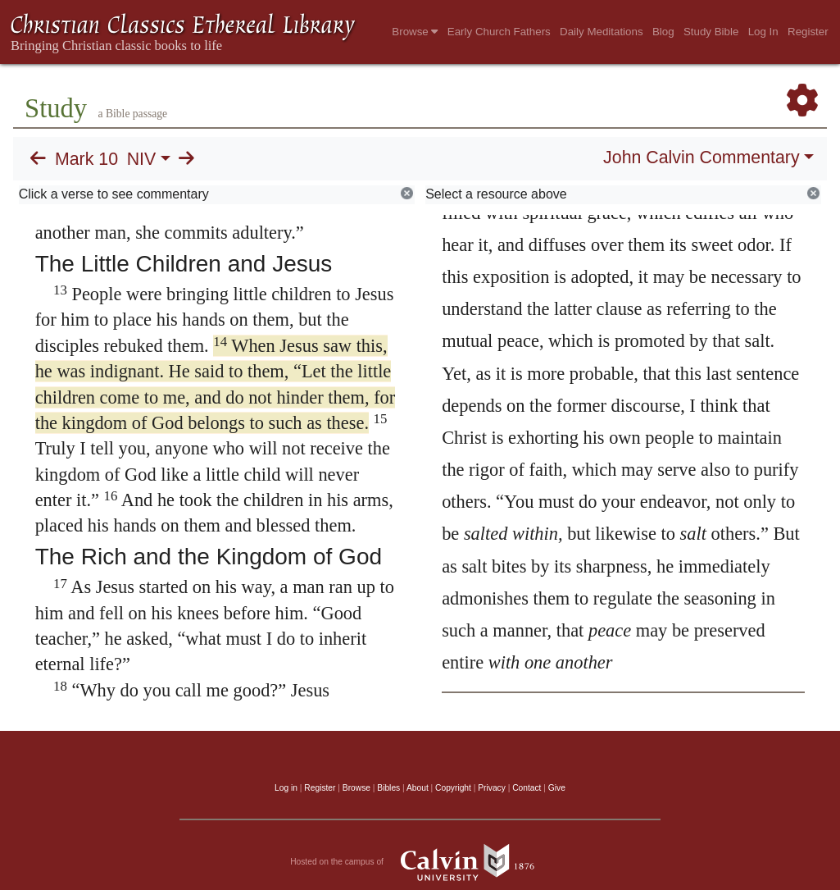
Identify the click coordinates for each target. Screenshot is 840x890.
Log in (286, 787)
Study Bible (710, 31)
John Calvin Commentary (701, 157)
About (417, 787)
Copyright (453, 787)
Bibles (388, 787)
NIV (142, 159)
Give (556, 787)
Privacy (492, 787)
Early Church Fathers (499, 31)
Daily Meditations (601, 31)
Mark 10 (86, 159)
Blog (663, 31)
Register (808, 31)
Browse (415, 31)
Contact (526, 787)
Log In (763, 31)
